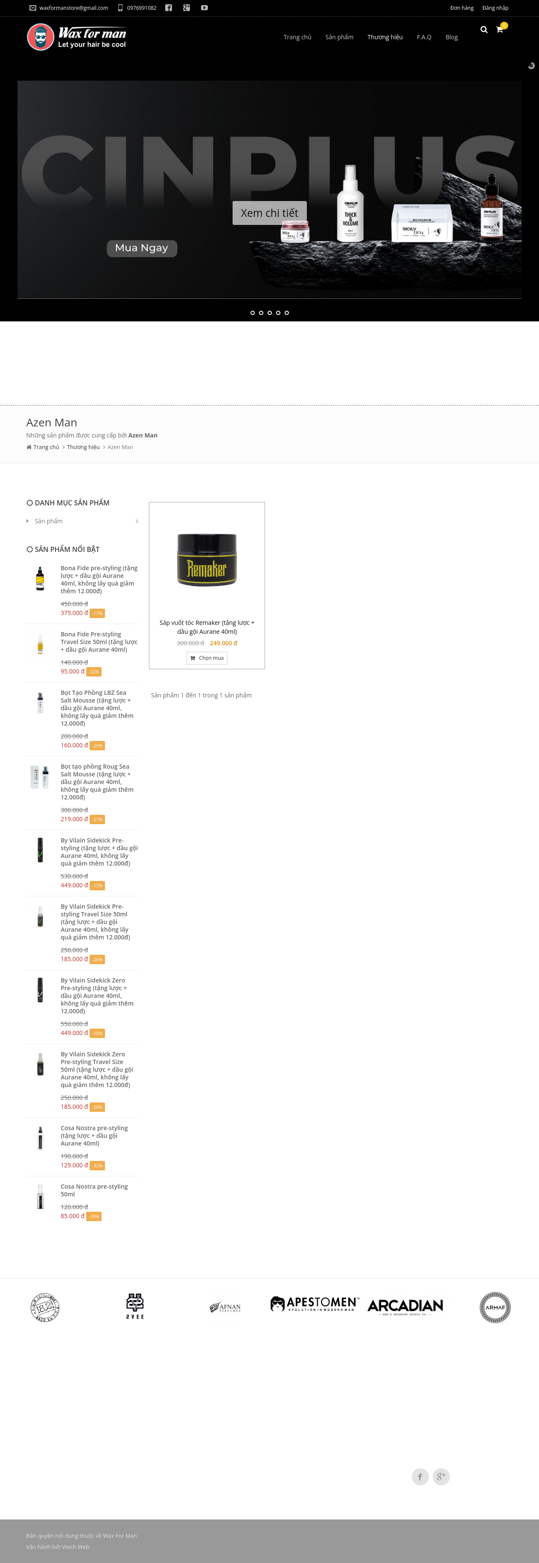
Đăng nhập (495, 8)
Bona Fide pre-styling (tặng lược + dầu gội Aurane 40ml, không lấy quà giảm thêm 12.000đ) (99, 579)
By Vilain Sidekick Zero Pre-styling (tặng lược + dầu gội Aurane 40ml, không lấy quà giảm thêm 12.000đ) (97, 995)
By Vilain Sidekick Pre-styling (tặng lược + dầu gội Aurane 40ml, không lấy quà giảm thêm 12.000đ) (99, 851)
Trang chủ (46, 447)
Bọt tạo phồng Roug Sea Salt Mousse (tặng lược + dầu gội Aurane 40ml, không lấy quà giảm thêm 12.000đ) (97, 781)
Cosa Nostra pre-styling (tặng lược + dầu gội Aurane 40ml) (94, 1135)
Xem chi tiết (269, 213)
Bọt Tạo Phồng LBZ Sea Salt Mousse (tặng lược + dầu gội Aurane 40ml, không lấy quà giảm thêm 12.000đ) (97, 707)
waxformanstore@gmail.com (68, 8)
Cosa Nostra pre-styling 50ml (94, 1190)
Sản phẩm (49, 521)
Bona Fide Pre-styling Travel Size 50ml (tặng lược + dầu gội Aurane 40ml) (99, 641)
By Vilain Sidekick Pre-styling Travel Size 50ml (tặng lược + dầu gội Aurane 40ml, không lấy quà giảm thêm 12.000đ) (95, 921)
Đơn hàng (461, 8)
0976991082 (137, 8)
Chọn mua (207, 658)
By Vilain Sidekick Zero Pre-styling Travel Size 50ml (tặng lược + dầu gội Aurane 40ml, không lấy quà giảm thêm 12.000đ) (97, 1069)
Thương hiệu (83, 447)
